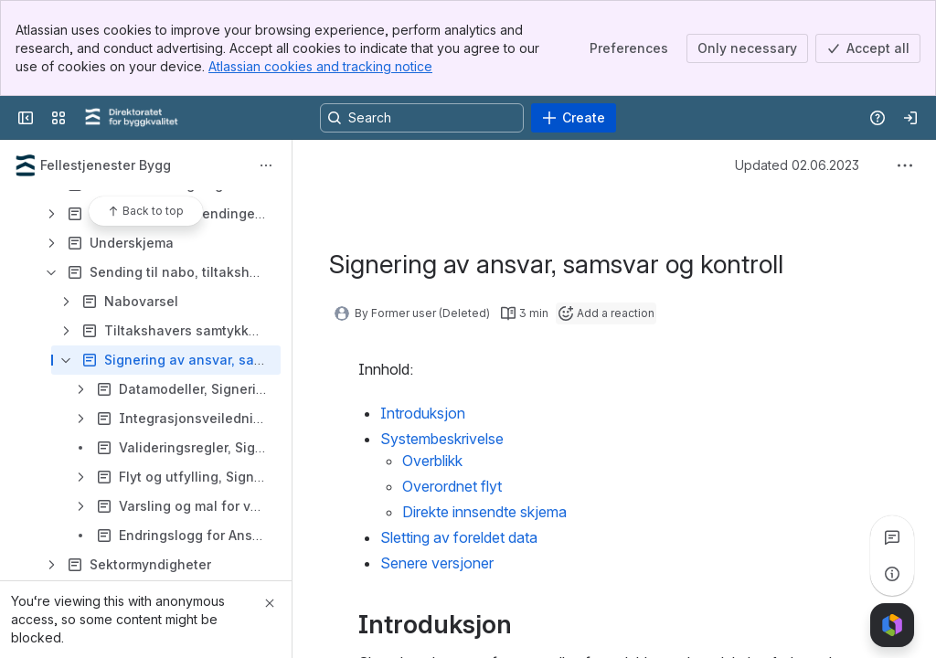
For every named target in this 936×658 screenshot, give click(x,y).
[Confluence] (131, 118)
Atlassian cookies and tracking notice (320, 66)
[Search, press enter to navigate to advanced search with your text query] (422, 118)
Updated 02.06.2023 (797, 165)
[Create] (573, 118)
